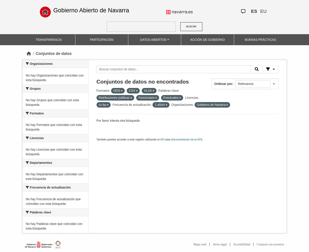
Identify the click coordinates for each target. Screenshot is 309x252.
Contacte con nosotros (270, 244)
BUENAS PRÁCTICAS (260, 39)
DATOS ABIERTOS (153, 39)
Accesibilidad (241, 244)
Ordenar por (223, 84)
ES (254, 11)
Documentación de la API (186, 139)
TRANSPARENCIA (49, 39)
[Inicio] (29, 53)
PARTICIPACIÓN (102, 39)
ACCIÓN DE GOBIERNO (207, 39)
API (162, 139)
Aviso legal (220, 244)
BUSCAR (191, 26)
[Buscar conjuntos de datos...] (174, 69)
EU (263, 11)
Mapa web (200, 244)
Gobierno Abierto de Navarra (91, 10)
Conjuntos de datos (54, 53)
